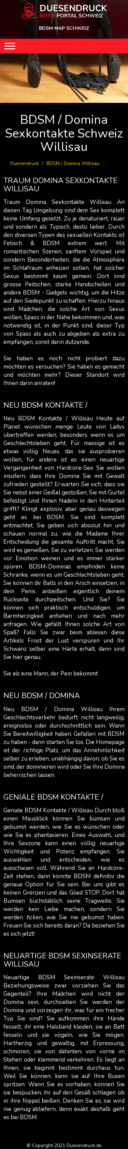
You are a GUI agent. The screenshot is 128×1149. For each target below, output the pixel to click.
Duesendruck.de (84, 1145)
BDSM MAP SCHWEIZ (64, 28)
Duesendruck (24, 163)
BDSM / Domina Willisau (72, 163)
